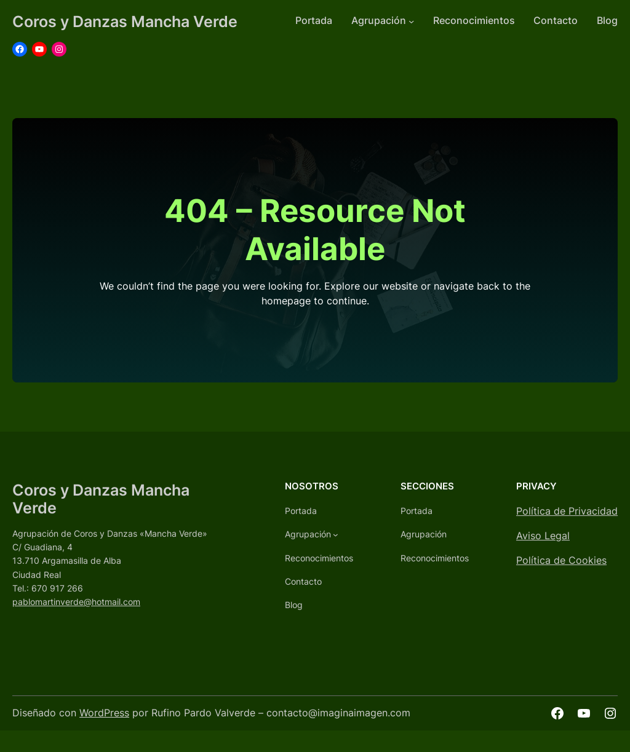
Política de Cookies (561, 568)
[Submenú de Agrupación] (411, 21)
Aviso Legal (543, 543)
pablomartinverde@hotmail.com (76, 609)
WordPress (104, 713)
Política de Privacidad (567, 518)
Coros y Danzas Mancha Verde (124, 21)
